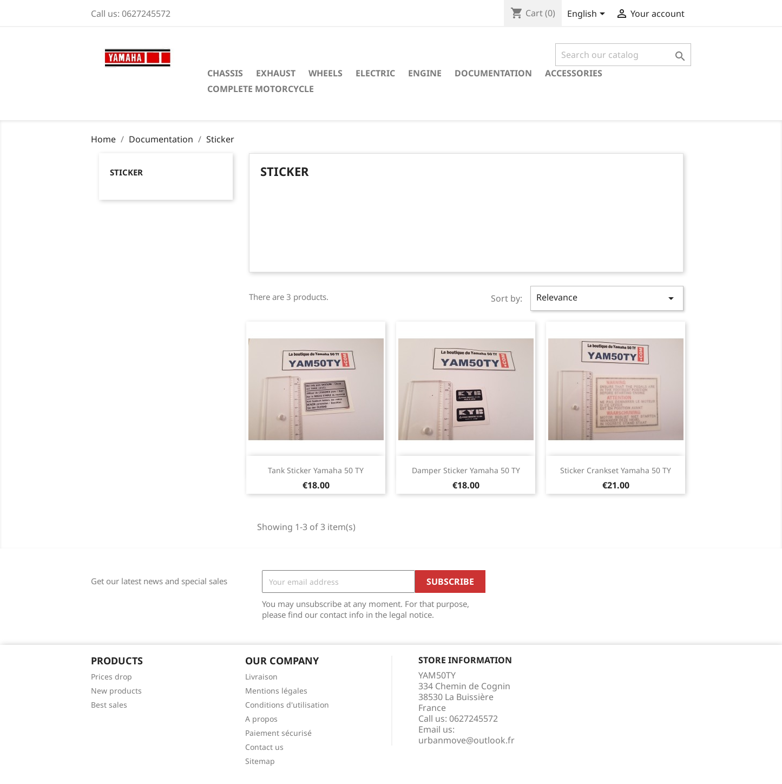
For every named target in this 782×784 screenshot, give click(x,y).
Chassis (225, 73)
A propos (261, 719)
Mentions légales (276, 690)
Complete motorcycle (260, 89)
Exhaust (275, 73)
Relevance (606, 298)
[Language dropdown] (588, 14)
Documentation (493, 73)
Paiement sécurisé (278, 733)
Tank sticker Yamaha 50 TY (316, 470)
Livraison (261, 676)
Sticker (126, 172)
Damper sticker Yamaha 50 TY (466, 470)
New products (116, 690)
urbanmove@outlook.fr (466, 740)
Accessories (573, 73)
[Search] (623, 54)
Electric (375, 73)
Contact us (264, 747)
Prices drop (111, 676)
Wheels (325, 73)
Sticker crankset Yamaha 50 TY (615, 470)
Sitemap (260, 761)
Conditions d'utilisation (287, 705)
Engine (425, 73)
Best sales (109, 705)
